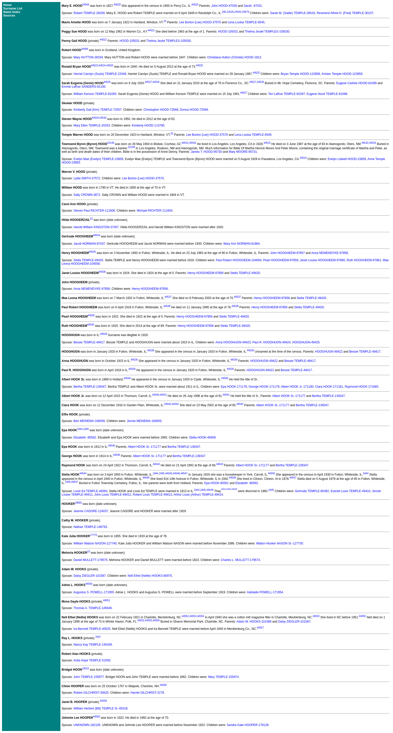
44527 (148, 82)
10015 (85, 668)
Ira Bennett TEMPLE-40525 (91, 629)
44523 (94, 65)
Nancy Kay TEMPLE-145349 (92, 644)
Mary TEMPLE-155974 (223, 677)
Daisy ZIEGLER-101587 (89, 575)
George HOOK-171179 (264, 386)
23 (164, 21)
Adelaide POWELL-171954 (265, 592)
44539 (103, 334)
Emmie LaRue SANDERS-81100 (84, 86)
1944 (79, 429)
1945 (86, 429)
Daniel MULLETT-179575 (90, 560)
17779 (93, 535)
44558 (163, 685)
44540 (127, 378)
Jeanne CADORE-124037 (90, 511)
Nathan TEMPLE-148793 (90, 527)
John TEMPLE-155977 (88, 677)
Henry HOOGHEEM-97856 (205, 273)
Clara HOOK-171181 (329, 386)
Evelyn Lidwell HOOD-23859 (347, 159)
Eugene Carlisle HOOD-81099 (356, 83)
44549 (210, 490)
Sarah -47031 (253, 6)
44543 (156, 464)
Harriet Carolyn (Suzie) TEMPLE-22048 (99, 74)
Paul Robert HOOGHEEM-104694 (238, 260)
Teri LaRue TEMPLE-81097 (286, 94)
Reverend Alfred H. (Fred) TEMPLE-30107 (345, 13)
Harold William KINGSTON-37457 (96, 227)
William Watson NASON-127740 (95, 543)
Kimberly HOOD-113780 (148, 125)
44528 (155, 82)
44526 (107, 82)
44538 (166, 306)
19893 (78, 502)
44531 (184, 142)
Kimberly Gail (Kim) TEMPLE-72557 (97, 109)
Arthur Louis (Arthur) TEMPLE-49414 (198, 494)
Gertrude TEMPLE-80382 (312, 491)
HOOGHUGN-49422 (328, 351)
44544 (82, 473)
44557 (260, 627)
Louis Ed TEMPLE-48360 (90, 491)
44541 (163, 394)
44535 (92, 251)
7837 (98, 637)
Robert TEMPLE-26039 (89, 13)
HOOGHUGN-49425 (306, 342)
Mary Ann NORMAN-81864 (241, 243)
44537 (168, 297)
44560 (96, 716)
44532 (192, 142)
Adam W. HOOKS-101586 (254, 621)
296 (224, 12)
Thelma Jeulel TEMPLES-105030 (267, 31)
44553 (193, 616)
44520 (117, 4)
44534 (96, 235)
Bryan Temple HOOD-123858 (300, 74)
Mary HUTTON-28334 (88, 57)
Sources (9, 15)
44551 (106, 600)
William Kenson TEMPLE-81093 (94, 94)
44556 (156, 620)
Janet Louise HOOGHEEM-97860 (322, 260)
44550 (88, 583)
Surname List (12, 8)
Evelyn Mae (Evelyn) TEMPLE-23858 (98, 159)
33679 (245, 12)
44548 (232, 477)
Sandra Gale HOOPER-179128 (248, 725)
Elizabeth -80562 (84, 437)
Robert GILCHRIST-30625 (91, 692)
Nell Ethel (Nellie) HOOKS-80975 (150, 575)
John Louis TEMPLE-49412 (112, 494)
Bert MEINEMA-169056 (89, 421)
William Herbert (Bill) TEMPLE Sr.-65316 (100, 708)
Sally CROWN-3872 (86, 195)
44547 (183, 473)
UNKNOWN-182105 (86, 725)
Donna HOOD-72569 (194, 109)
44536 (102, 271)
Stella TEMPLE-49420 (88, 260)
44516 (266, 142)
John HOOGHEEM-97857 (287, 253)
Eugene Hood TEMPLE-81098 (327, 94)
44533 (372, 142)
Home (7, 5)
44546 (176, 473)
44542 (175, 404)
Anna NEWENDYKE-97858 (329, 253)
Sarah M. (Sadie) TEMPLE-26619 (292, 13)
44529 (95, 117)
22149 (110, 142)
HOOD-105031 (228, 31)
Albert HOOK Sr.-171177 (288, 396)
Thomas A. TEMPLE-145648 (92, 608)
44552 (185, 616)
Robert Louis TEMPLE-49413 (152, 494)
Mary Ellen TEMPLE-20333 (91, 125)
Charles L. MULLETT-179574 (240, 560)
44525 (109, 65)
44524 (102, 65)
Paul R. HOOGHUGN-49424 (271, 342)
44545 (168, 473)
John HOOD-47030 (224, 6)
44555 (362, 616)
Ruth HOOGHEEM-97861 (364, 260)
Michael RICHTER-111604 (154, 210)
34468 (84, 49)
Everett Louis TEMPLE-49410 (350, 491)
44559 (103, 700)
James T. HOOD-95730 (206, 152)
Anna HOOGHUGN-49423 (233, 342)
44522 (103, 39)
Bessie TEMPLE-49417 (89, 342)
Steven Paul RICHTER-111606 (94, 210)
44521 (151, 30)
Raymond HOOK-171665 (361, 386)
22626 (230, 12)
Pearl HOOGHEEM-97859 (280, 260)
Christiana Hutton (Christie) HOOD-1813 (234, 57)
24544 (85, 4)
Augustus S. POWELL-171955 (93, 592)
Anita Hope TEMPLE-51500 (92, 660)
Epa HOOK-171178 (234, 386)
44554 (200, 616)
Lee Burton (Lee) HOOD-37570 (200, 22)
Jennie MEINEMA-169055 (144, 421)
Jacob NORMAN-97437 (89, 243)
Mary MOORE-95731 (243, 152)
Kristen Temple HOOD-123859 (342, 74)
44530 (103, 117)
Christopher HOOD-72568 (160, 109)
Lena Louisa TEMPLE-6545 (246, 22)
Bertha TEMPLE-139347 (89, 386)
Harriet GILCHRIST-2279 (147, 692)
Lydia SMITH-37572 (86, 178)
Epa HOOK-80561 (216, 483)
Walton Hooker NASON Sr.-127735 (279, 543)
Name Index (11, 12)
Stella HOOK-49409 (202, 437)
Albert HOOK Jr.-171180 (297, 386)
